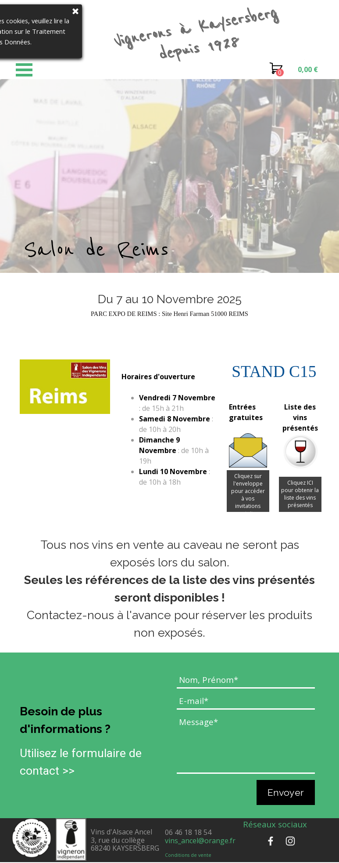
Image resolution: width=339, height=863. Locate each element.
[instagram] (290, 841)
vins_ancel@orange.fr (200, 840)
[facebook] (270, 841)
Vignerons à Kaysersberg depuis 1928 (199, 32)
